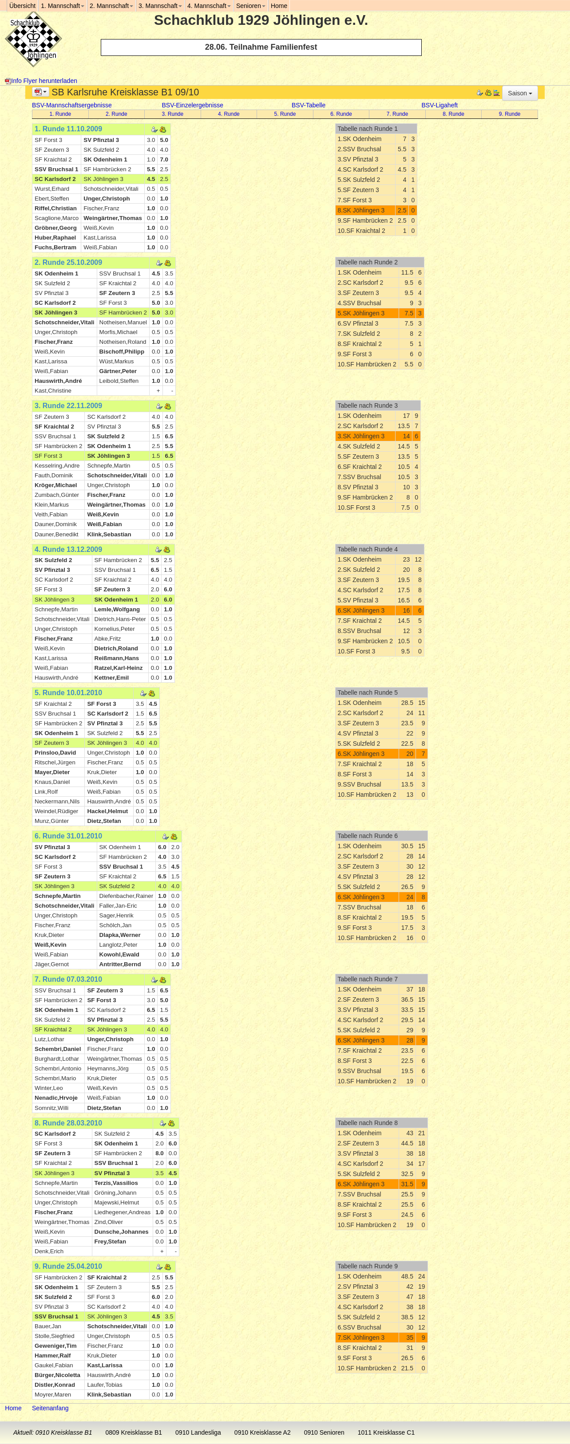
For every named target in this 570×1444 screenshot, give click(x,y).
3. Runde (173, 114)
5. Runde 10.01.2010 (68, 692)
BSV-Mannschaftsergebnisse (72, 105)
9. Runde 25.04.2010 (68, 1266)
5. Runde (285, 114)
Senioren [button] (250, 5)
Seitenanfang (50, 1408)
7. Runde (397, 114)
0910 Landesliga (198, 1432)
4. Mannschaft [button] (209, 5)
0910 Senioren (324, 1432)
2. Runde (116, 114)
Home (13, 1408)
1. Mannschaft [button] (62, 5)
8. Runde (453, 114)
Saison (520, 93)
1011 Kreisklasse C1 (386, 1432)
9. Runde (510, 114)
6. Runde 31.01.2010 (68, 836)
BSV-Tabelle (308, 105)
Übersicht (22, 5)
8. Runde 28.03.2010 (68, 1123)
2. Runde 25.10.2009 (68, 262)
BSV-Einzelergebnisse (193, 105)
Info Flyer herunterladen (41, 80)
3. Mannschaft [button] (160, 5)
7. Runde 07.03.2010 (68, 979)
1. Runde (60, 114)
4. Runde (229, 114)
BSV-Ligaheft (440, 105)
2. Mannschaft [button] (111, 5)
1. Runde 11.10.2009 (68, 129)
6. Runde (341, 114)
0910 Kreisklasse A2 (262, 1432)
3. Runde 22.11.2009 (68, 405)
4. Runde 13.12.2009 (68, 549)
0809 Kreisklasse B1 (133, 1432)
